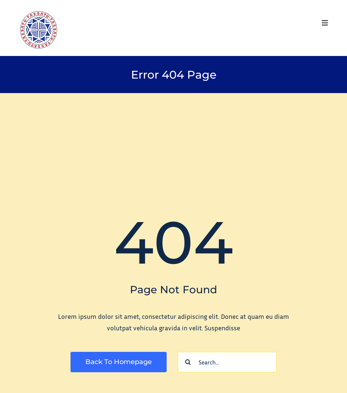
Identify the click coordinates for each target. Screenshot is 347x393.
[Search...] (227, 362)
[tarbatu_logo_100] (38, 14)
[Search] (188, 362)
